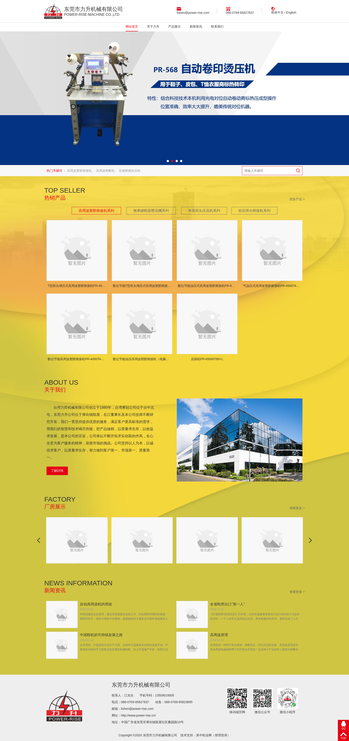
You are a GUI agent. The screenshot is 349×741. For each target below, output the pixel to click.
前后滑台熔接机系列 (254, 210)
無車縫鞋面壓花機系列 (151, 210)
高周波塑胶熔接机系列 (96, 210)
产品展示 (174, 26)
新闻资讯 (196, 26)
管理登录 (221, 735)
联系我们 (217, 26)
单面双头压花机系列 (204, 210)
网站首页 (132, 26)
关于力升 (153, 26)
